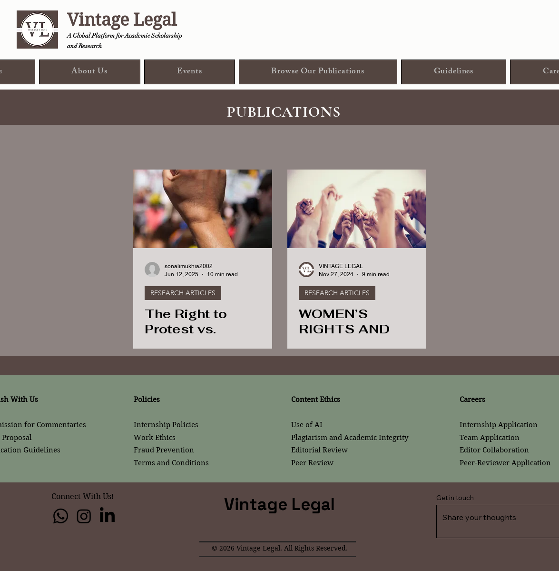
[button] (318, 72)
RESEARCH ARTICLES (183, 293)
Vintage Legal (122, 20)
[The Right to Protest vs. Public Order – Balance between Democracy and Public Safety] (202, 209)
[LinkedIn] (107, 516)
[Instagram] (84, 516)
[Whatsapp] (60, 516)
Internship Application (499, 425)
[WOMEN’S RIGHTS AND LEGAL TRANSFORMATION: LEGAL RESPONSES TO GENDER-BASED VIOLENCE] (356, 209)
